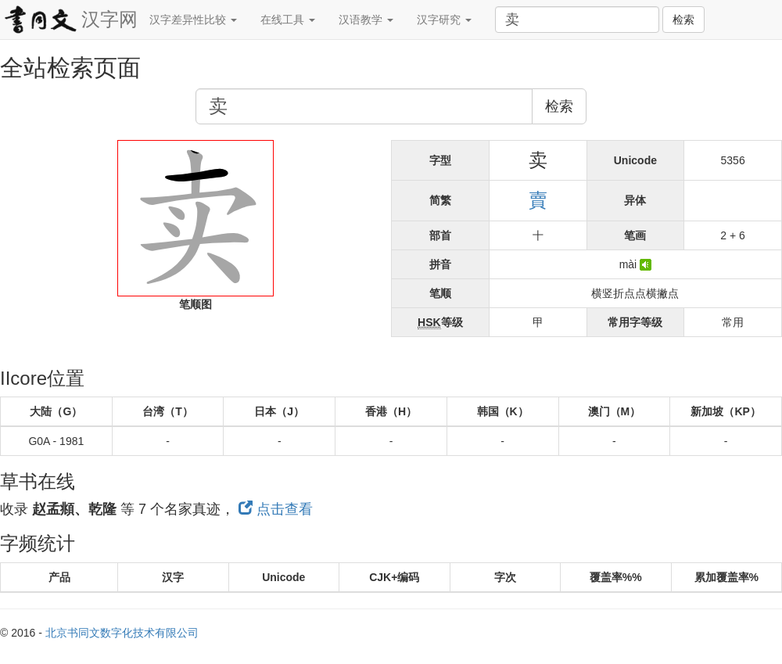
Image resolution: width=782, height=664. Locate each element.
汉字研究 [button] (444, 19)
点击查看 (276, 509)
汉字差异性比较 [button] (193, 19)
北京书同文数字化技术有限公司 (122, 632)
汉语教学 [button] (366, 19)
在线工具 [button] (287, 19)
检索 (683, 19)
